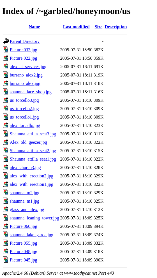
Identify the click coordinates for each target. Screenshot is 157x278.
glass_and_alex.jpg (27, 209)
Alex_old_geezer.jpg (28, 142)
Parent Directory (25, 41)
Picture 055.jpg (23, 243)
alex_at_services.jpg (28, 66)
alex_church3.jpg (25, 167)
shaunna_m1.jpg (24, 201)
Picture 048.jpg (23, 251)
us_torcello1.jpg (24, 117)
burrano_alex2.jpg (26, 75)
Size (99, 26)
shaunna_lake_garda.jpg (31, 234)
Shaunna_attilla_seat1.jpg (33, 159)
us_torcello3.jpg (24, 100)
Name (34, 26)
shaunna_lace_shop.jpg (31, 91)
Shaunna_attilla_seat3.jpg (33, 133)
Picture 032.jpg (23, 49)
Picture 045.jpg (23, 260)
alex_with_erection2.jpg (31, 175)
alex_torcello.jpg (25, 125)
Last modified (76, 26)
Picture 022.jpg (23, 58)
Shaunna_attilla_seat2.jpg (33, 150)
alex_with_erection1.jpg (31, 184)
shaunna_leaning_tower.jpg (34, 218)
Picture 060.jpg (23, 226)
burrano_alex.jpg (25, 83)
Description (116, 26)
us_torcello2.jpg (24, 108)
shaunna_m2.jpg (24, 192)
